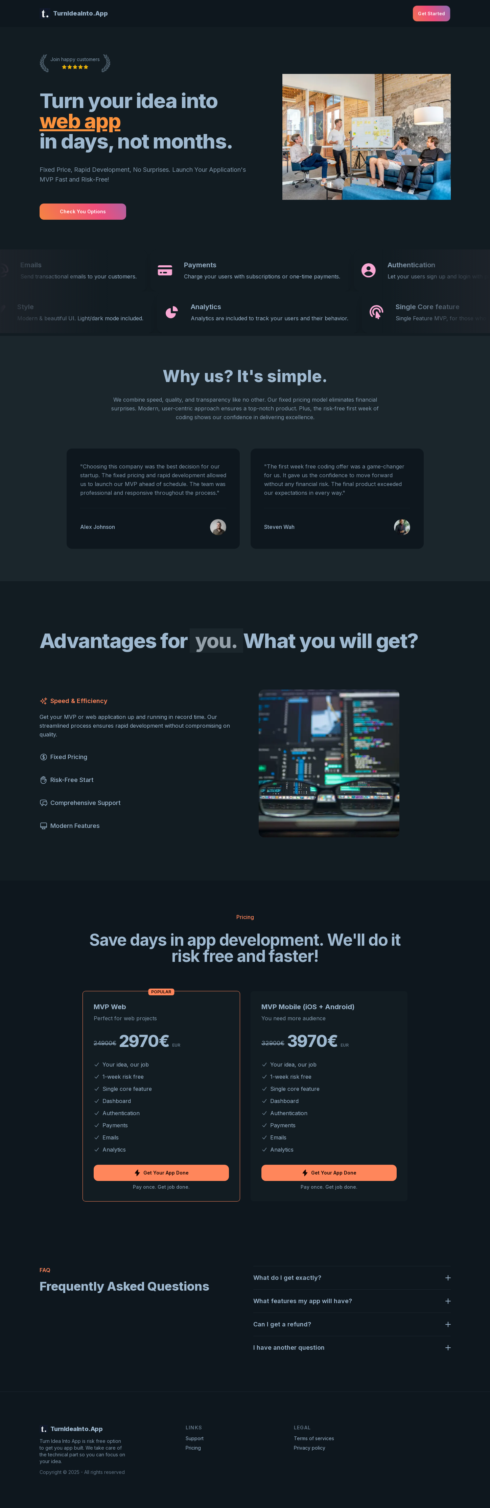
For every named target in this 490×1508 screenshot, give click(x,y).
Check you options (83, 211)
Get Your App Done (161, 1172)
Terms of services (314, 1438)
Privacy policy (309, 1448)
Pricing (193, 1448)
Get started (431, 13)
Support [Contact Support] (195, 1438)
